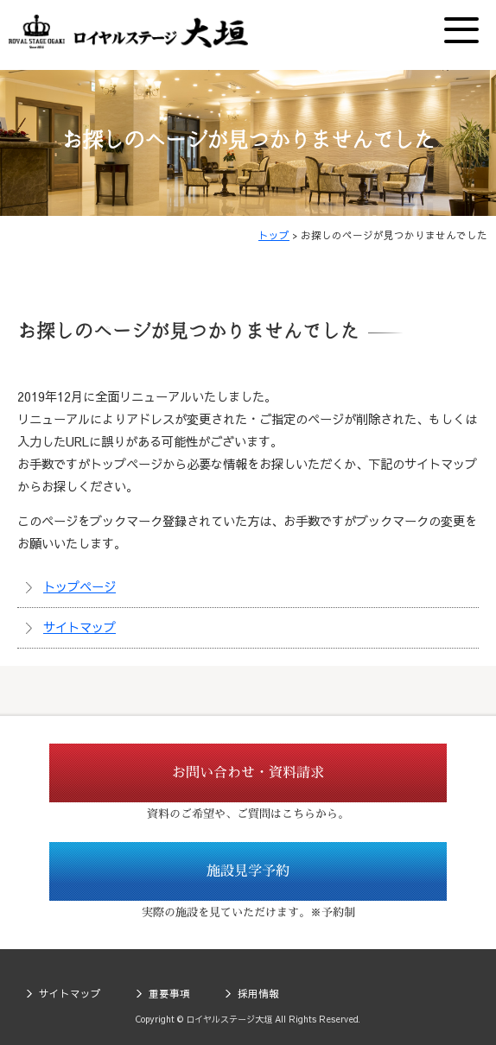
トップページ (79, 586)
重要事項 (169, 993)
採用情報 (258, 993)
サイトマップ (79, 627)
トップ (273, 235)
